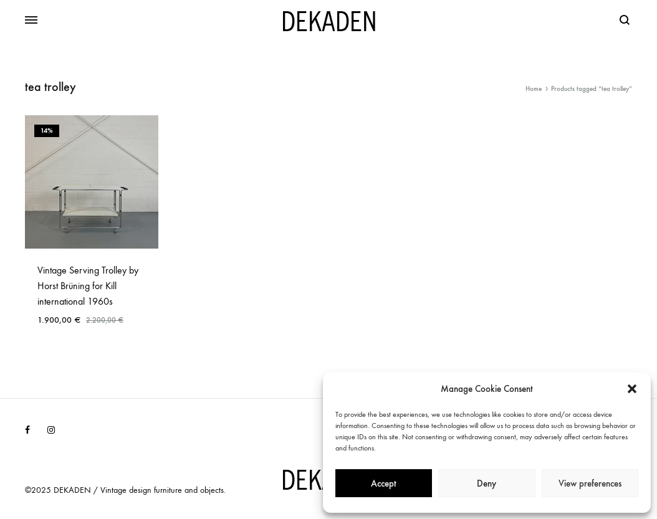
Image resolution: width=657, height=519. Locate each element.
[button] (632, 389)
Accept (383, 483)
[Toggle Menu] (31, 20)
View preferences (590, 483)
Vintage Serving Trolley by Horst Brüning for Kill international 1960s (87, 285)
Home (533, 89)
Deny (486, 483)
